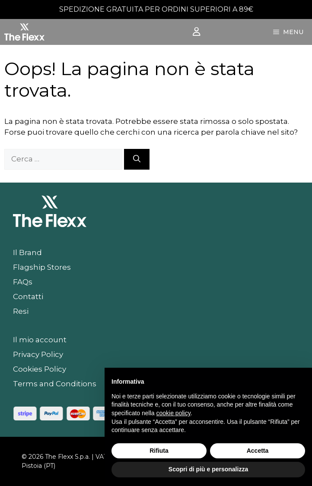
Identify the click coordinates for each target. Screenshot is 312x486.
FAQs (22, 282)
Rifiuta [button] (159, 450)
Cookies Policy (39, 369)
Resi (21, 311)
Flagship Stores (42, 267)
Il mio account (40, 339)
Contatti (28, 296)
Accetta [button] (258, 450)
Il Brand (27, 252)
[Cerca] (137, 159)
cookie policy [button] (173, 413)
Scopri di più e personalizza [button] (208, 469)
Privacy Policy (38, 354)
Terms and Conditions (54, 383)
